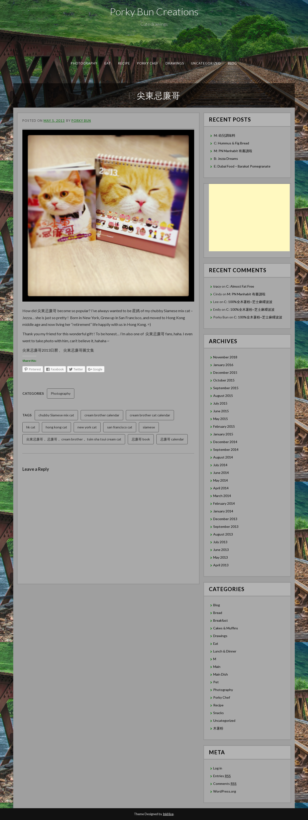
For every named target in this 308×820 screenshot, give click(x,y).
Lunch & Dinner (224, 651)
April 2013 (221, 565)
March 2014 (222, 496)
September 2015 (225, 388)
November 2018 (225, 357)
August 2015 (223, 396)
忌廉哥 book (141, 439)
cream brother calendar (101, 415)
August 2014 (223, 457)
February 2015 (224, 426)
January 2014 (223, 511)
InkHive (168, 814)
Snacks (218, 713)
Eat (107, 63)
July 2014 (220, 465)
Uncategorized (206, 63)
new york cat (87, 427)
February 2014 (224, 503)
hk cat (30, 427)
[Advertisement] (249, 217)
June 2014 (221, 473)
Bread (217, 613)
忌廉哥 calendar (172, 439)
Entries (222, 776)
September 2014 (225, 449)
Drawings (175, 63)
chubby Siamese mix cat (56, 415)
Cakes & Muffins (225, 628)
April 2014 (221, 488)
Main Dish (220, 674)
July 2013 (220, 542)
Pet (216, 682)
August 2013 (223, 534)
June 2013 (221, 550)
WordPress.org (224, 791)
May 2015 (220, 419)
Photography (84, 63)
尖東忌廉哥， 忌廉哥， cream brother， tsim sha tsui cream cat (73, 439)
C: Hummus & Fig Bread (232, 143)
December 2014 (225, 442)
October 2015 (224, 380)
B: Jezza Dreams (226, 158)
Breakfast (220, 620)
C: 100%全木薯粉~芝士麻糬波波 (248, 302)
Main (216, 667)
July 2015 (220, 403)
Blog (232, 63)
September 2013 (225, 526)
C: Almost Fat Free (240, 286)
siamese (149, 427)
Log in (217, 768)
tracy (217, 286)
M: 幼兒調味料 (224, 135)
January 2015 (223, 434)
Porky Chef (148, 63)
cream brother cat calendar (150, 415)
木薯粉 (218, 728)
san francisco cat (119, 427)
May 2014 (220, 480)
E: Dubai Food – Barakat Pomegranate (242, 166)
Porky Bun (81, 121)
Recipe (124, 63)
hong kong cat (56, 427)
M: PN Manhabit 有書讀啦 (233, 151)
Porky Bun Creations (154, 12)
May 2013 (220, 557)
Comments (225, 783)
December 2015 (225, 372)
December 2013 (225, 519)
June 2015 (221, 411)
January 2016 (223, 365)
